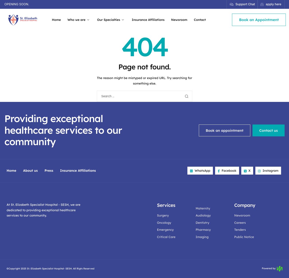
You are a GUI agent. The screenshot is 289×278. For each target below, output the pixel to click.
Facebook (227, 171)
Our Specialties (110, 20)
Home (56, 20)
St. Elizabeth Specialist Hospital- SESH (49, 268)
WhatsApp (200, 171)
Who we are (78, 20)
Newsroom (179, 20)
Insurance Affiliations (148, 20)
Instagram (268, 171)
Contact (200, 20)
